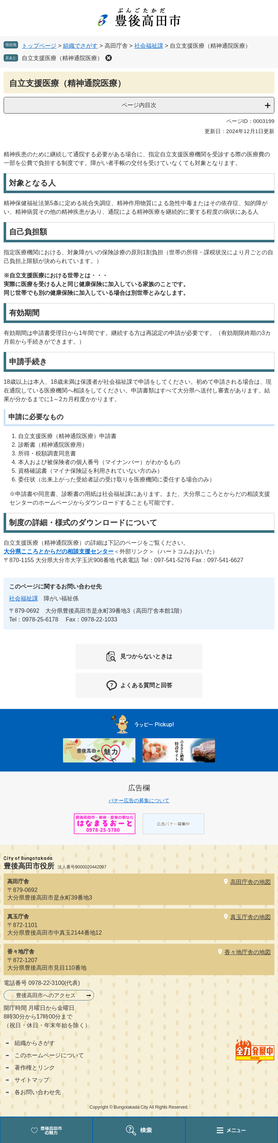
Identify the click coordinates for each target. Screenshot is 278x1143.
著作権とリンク (34, 1068)
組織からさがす (34, 1043)
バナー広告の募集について (139, 800)
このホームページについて (49, 1055)
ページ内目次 (139, 105)
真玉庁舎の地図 (250, 917)
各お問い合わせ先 (37, 1092)
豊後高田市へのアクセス (46, 995)
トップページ (39, 46)
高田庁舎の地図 (250, 882)
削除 (108, 58)
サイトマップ (31, 1080)
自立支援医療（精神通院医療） (62, 58)
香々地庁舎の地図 (247, 952)
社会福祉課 (148, 46)
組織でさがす (80, 46)
